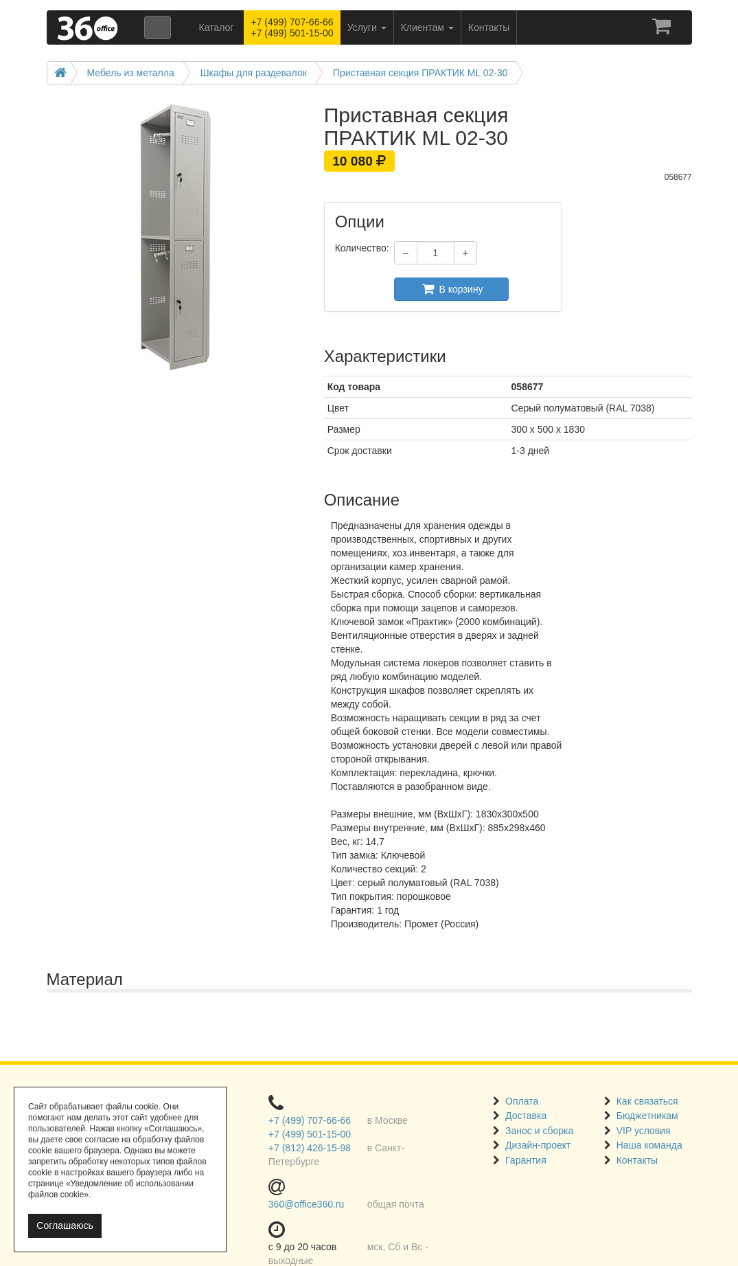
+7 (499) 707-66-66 (309, 1120)
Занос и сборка (539, 1130)
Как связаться (647, 1101)
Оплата (521, 1101)
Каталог (216, 27)
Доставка (525, 1115)
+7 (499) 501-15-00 (309, 1134)
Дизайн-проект (537, 1145)
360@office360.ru (306, 1204)
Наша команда (649, 1145)
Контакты (637, 1160)
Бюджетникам (647, 1115)
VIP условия (643, 1130)
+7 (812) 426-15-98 (309, 1147)
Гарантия (525, 1160)
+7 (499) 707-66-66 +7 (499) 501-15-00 (292, 27)
